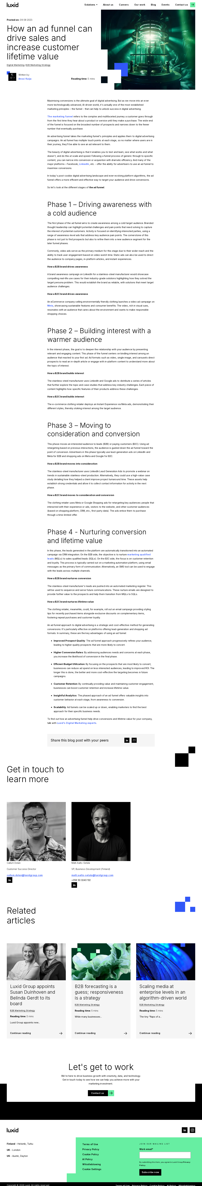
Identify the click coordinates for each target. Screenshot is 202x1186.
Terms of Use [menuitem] (90, 1144)
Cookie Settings (91, 1169)
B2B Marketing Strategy (38, 65)
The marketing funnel (60, 116)
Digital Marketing (16, 65)
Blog (153, 4)
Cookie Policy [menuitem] (90, 1154)
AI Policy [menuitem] (87, 1159)
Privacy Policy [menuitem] (90, 1149)
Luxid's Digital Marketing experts (76, 723)
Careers (124, 4)
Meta (50, 305)
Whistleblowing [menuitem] (91, 1164)
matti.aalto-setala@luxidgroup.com (92, 875)
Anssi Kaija (25, 78)
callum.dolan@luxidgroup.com (25, 875)
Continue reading (20, 1033)
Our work (139, 4)
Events (165, 4)
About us (108, 4)
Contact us (181, 4)
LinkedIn (84, 164)
